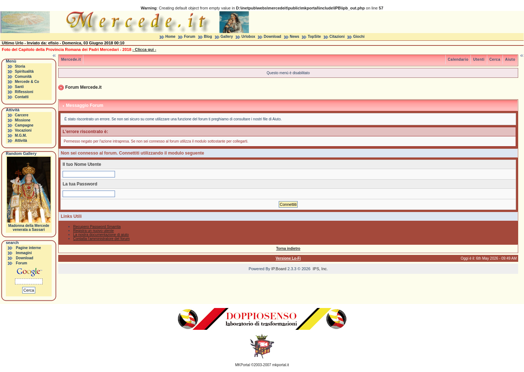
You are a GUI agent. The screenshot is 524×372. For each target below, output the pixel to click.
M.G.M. (21, 135)
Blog (208, 37)
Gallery (227, 37)
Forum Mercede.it (83, 87)
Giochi (359, 37)
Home (170, 37)
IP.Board (278, 269)
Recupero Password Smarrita (97, 227)
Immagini (24, 253)
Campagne (24, 125)
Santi (19, 87)
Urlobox (248, 37)
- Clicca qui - (144, 49)
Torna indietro (288, 249)
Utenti (478, 59)
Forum (189, 37)
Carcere (21, 115)
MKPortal (242, 365)
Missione (23, 120)
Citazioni (337, 37)
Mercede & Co (27, 82)
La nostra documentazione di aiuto (101, 235)
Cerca (494, 59)
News (294, 37)
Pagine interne (28, 248)
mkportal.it (280, 365)
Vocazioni (23, 130)
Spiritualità (24, 71)
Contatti (22, 97)
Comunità (23, 77)
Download (272, 37)
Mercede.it (71, 59)
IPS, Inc (320, 269)
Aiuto (510, 59)
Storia (20, 66)
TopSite (314, 37)
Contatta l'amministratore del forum (101, 239)
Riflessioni (24, 92)
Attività (21, 141)
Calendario (458, 59)
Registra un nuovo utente (93, 231)
